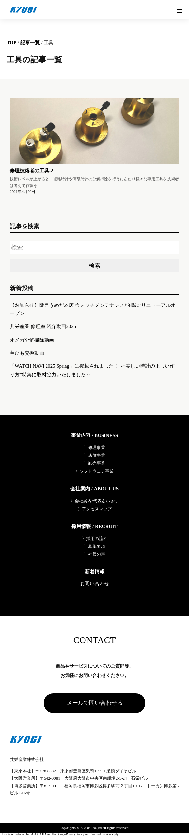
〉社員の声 (94, 554)
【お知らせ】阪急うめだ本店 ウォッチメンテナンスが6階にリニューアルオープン (93, 309)
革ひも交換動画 (27, 353)
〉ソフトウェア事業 (94, 471)
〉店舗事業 (94, 455)
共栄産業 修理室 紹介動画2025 (43, 326)
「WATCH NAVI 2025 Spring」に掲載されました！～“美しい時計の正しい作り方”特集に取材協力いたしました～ (92, 370)
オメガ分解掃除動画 (32, 340)
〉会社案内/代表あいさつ (94, 501)
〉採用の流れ (94, 538)
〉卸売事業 (94, 463)
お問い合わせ (94, 583)
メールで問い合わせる (95, 703)
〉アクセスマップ (95, 509)
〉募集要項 (94, 546)
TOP (11, 42)
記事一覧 (30, 42)
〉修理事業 (94, 447)
